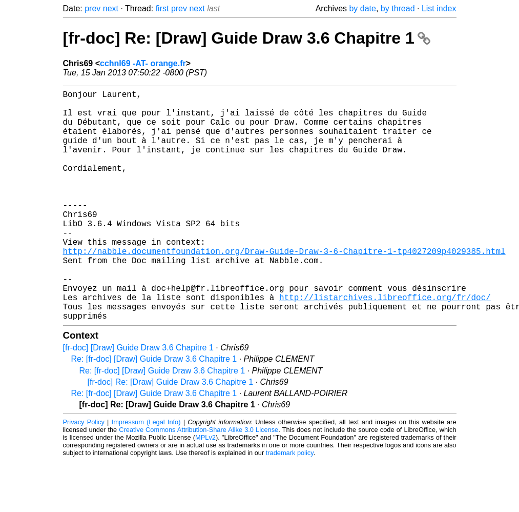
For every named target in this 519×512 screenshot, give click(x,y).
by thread (398, 8)
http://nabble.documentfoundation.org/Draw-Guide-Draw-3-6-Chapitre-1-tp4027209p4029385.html (284, 287)
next (110, 8)
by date (362, 8)
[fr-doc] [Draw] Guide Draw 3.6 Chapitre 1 (138, 399)
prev (92, 8)
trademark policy (290, 504)
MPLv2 (205, 489)
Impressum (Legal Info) (146, 473)
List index (439, 8)
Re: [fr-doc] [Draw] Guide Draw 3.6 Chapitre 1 (154, 410)
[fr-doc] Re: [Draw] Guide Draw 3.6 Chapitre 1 (246, 38)
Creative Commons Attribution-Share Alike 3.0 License (198, 481)
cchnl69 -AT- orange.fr (143, 63)
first (162, 8)
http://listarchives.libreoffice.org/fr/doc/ (385, 344)
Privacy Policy (84, 473)
